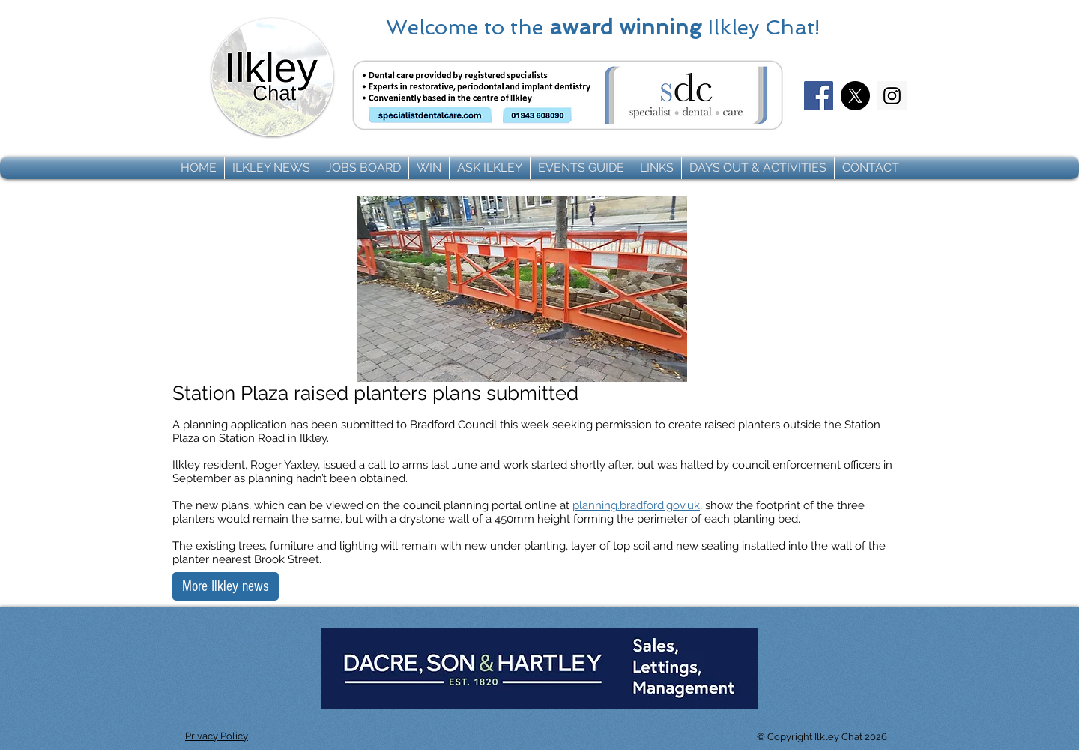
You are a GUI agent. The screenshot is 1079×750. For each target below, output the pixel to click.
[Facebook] (818, 95)
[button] (271, 168)
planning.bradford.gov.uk (636, 505)
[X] (855, 95)
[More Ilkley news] (225, 586)
